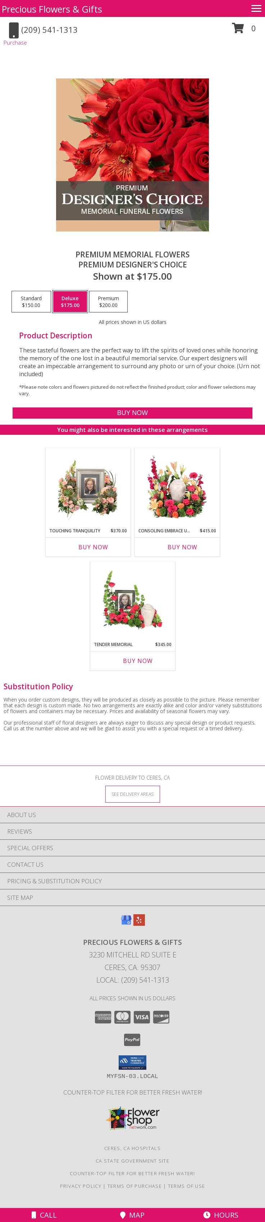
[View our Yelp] (139, 923)
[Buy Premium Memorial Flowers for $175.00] (132, 413)
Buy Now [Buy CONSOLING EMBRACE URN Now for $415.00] (182, 547)
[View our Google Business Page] (126, 923)
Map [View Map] (132, 1215)
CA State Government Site (132, 1161)
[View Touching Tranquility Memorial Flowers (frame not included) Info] (88, 486)
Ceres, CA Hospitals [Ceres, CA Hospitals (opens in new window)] (132, 1148)
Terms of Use (186, 1186)
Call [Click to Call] (44, 1215)
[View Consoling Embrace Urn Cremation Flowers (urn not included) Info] (177, 486)
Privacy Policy (80, 1186)
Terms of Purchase (135, 1186)
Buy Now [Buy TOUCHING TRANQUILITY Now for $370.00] (93, 547)
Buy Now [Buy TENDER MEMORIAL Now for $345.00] (138, 661)
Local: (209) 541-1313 (132, 980)
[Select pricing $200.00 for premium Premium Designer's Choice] (108, 301)
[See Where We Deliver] (132, 793)
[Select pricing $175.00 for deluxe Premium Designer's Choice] (70, 301)
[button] (244, 31)
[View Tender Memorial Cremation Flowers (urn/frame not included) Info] (132, 599)
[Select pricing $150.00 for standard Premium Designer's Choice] (31, 301)
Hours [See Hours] (220, 1215)
